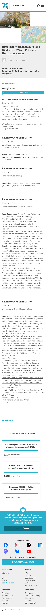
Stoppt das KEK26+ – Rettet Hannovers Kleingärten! (21, 565)
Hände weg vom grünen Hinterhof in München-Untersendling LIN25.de (21, 471)
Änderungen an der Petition (17, 138)
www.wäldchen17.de (10, 397)
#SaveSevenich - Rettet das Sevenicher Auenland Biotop (21, 518)
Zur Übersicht (9, 84)
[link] (42, 5)
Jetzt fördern (23, 605)
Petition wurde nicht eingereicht (20, 99)
